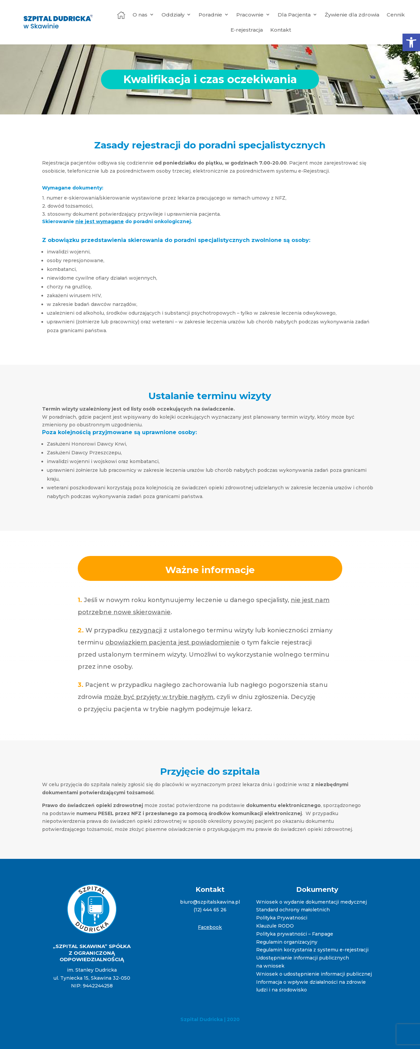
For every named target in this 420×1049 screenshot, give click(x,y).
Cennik (396, 14)
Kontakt (280, 30)
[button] (411, 42)
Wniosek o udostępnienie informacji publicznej (314, 974)
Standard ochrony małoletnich (293, 910)
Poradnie (210, 14)
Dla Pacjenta (294, 14)
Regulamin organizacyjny (286, 942)
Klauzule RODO (275, 926)
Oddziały (173, 14)
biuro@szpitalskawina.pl (210, 902)
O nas (140, 14)
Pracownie (250, 14)
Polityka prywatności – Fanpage (294, 934)
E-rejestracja (247, 30)
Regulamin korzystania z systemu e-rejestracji (312, 950)
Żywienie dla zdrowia (352, 14)
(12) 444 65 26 (210, 910)
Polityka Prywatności (281, 918)
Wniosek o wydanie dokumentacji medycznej (311, 902)
